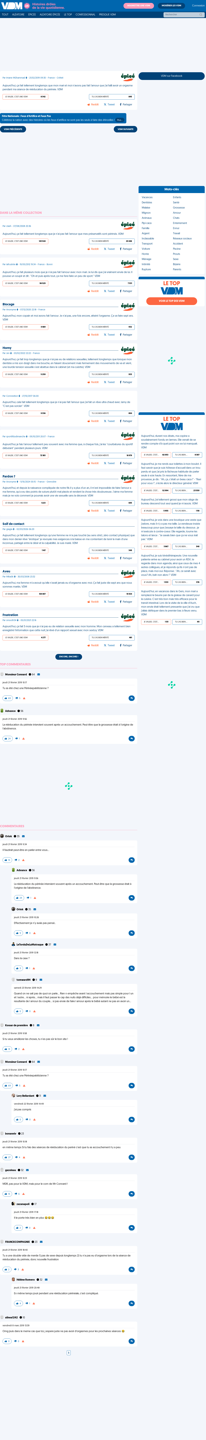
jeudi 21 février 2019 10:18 (15, 1142)
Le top (68, 15)
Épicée (32, 15)
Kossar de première (16, 1025)
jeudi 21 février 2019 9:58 (15, 1033)
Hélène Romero (26, 1280)
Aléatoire (18, 15)
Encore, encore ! (68, 657)
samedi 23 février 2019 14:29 (28, 988)
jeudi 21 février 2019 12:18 (26, 953)
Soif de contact (13, 524)
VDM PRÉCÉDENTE (13, 129)
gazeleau (10, 1170)
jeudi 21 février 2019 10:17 (15, 682)
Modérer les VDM (171, 6)
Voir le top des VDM (172, 301)
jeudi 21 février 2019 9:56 (15, 719)
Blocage (8, 304)
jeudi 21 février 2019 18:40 (15, 1250)
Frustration (10, 615)
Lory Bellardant (26, 1096)
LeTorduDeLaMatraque (30, 945)
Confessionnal (85, 15)
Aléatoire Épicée (50, 15)
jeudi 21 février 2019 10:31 (15, 1178)
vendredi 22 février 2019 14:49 (29, 1104)
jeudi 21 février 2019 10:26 (26, 917)
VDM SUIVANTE (125, 129)
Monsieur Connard (16, 674)
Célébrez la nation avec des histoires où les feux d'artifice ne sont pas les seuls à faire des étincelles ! (63, 118)
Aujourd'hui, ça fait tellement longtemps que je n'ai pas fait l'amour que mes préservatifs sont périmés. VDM (63, 234)
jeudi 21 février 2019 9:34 (15, 844)
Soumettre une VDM (138, 6)
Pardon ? (9, 476)
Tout (5, 15)
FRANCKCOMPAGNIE (17, 1242)
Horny (7, 348)
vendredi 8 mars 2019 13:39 (16, 1325)
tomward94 (24, 980)
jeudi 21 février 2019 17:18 (26, 1212)
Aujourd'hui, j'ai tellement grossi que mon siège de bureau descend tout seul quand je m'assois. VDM (169, 502)
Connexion (198, 6)
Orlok (8, 836)
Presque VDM (107, 15)
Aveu (6, 571)
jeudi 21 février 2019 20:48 (27, 1288)
